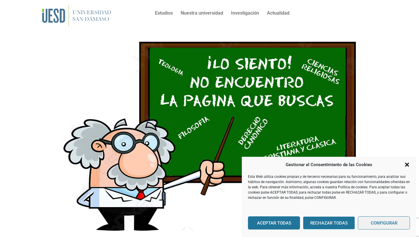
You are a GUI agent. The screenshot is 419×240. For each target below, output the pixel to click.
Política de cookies (353, 187)
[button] (407, 165)
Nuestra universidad (202, 13)
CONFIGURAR (384, 223)
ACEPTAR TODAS (274, 223)
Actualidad (278, 13)
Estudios (164, 13)
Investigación (245, 13)
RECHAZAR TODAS (329, 223)
